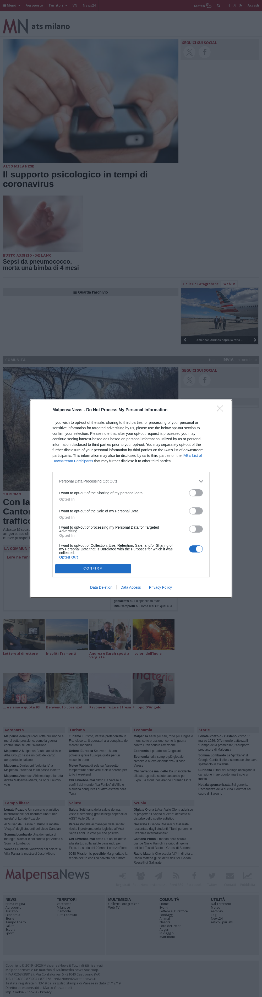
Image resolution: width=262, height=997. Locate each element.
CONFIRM (93, 569)
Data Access (131, 587)
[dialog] (131, 498)
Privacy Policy (160, 587)
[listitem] (131, 481)
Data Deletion (101, 587)
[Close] (222, 410)
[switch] (196, 492)
